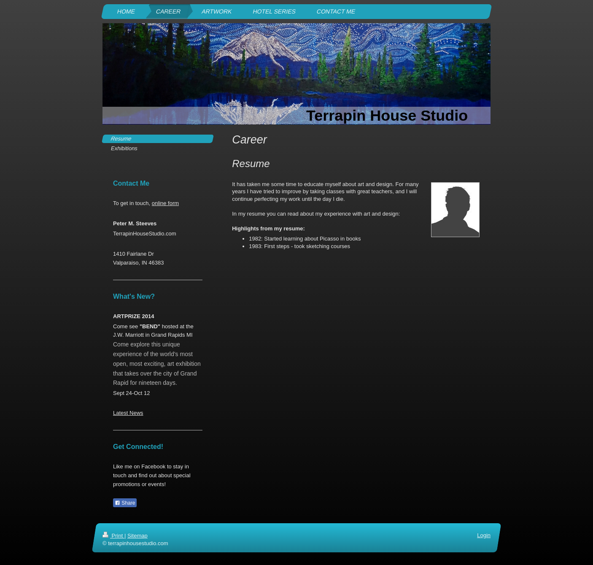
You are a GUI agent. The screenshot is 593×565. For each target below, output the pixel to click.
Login (484, 535)
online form (165, 203)
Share (125, 503)
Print (113, 536)
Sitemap (137, 536)
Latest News (128, 413)
